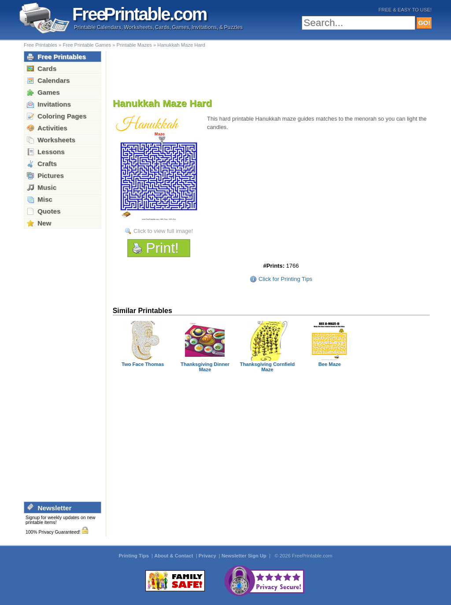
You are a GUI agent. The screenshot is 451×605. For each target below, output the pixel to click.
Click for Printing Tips (285, 279)
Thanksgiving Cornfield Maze (267, 367)
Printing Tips (134, 555)
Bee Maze (329, 364)
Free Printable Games (87, 45)
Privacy (208, 555)
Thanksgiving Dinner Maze (205, 367)
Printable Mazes (134, 45)
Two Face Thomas (143, 364)
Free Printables (40, 45)
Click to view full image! (163, 231)
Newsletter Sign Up (245, 555)
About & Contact (174, 555)
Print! (162, 248)
